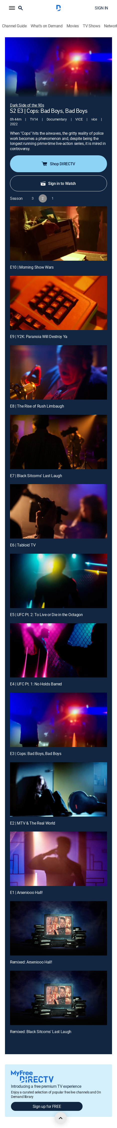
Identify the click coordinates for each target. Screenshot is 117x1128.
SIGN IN (101, 8)
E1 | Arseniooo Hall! (26, 892)
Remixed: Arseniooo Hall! (31, 962)
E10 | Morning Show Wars (32, 267)
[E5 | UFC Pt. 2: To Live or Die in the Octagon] (58, 581)
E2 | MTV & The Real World (32, 823)
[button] (12, 8)
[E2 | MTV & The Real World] (58, 789)
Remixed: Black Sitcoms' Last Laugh (40, 1031)
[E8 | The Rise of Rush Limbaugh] (58, 372)
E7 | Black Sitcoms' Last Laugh (36, 475)
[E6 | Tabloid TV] (58, 511)
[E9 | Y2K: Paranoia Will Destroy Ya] (58, 303)
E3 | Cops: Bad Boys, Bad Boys (35, 753)
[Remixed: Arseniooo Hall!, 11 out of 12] (58, 928)
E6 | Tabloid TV (22, 545)
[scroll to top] (61, 1118)
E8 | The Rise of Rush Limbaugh (37, 406)
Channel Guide (14, 26)
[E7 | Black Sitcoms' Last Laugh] (58, 442)
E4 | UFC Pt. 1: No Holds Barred (36, 684)
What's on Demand (47, 26)
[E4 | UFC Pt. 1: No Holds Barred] (58, 650)
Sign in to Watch (58, 183)
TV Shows (91, 26)
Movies (73, 26)
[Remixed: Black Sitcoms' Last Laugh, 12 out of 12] (58, 998)
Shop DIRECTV (58, 163)
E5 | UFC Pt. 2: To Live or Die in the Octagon (46, 614)
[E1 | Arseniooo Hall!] (58, 859)
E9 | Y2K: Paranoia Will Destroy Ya (38, 336)
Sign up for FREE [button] (47, 1106)
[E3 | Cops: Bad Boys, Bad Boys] (58, 720)
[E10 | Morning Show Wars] (58, 233)
